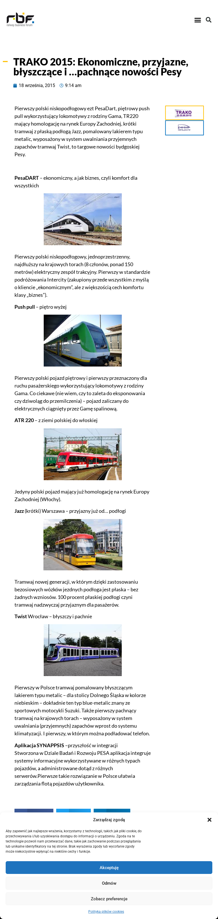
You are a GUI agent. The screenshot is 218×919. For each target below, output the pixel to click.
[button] (209, 820)
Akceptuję (109, 867)
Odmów (109, 883)
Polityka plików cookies (106, 912)
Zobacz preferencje (109, 898)
